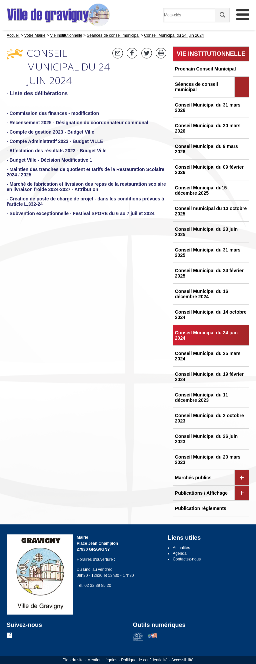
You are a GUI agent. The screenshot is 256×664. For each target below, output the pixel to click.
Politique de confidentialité (144, 660)
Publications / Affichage (201, 493)
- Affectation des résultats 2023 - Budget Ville (57, 150)
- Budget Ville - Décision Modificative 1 (49, 160)
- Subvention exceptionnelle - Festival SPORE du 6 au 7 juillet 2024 (80, 213)
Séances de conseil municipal (196, 86)
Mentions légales (102, 660)
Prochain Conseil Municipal (205, 68)
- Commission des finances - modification (53, 113)
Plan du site (73, 660)
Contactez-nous (187, 559)
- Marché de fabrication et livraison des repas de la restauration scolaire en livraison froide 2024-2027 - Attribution (86, 186)
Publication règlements (200, 508)
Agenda (179, 553)
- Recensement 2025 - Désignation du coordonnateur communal (77, 122)
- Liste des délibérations (37, 93)
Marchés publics (193, 477)
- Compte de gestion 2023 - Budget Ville (50, 132)
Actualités (181, 547)
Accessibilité (182, 660)
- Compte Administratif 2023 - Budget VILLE (55, 141)
